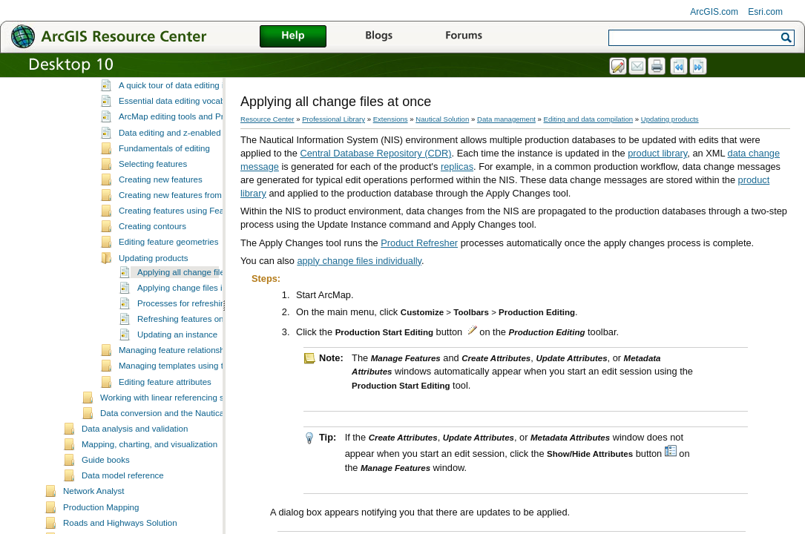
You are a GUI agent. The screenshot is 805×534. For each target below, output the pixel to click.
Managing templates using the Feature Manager (209, 418)
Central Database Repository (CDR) (375, 153)
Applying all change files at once (198, 324)
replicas (457, 166)
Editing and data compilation (154, 108)
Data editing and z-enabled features (186, 185)
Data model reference (123, 528)
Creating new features (161, 232)
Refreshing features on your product (205, 371)
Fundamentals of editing (164, 201)
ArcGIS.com (714, 12)
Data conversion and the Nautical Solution (179, 465)
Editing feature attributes (165, 434)
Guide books (106, 512)
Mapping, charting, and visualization (149, 496)
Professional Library (333, 119)
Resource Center (267, 119)
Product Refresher (419, 242)
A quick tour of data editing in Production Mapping (213, 138)
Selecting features (153, 216)
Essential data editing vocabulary (181, 153)
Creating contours (152, 278)
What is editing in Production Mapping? (193, 122)
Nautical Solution (442, 119)
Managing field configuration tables (166, 92)
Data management (506, 119)
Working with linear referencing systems (175, 450)
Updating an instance (177, 387)
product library (657, 153)
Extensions (390, 119)
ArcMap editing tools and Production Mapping (205, 169)
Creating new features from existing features (202, 247)
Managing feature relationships (177, 402)
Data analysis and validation (135, 481)
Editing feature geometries (168, 294)
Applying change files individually (199, 340)
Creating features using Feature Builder (193, 263)
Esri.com (765, 12)
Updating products (153, 310)
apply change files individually (359, 260)
